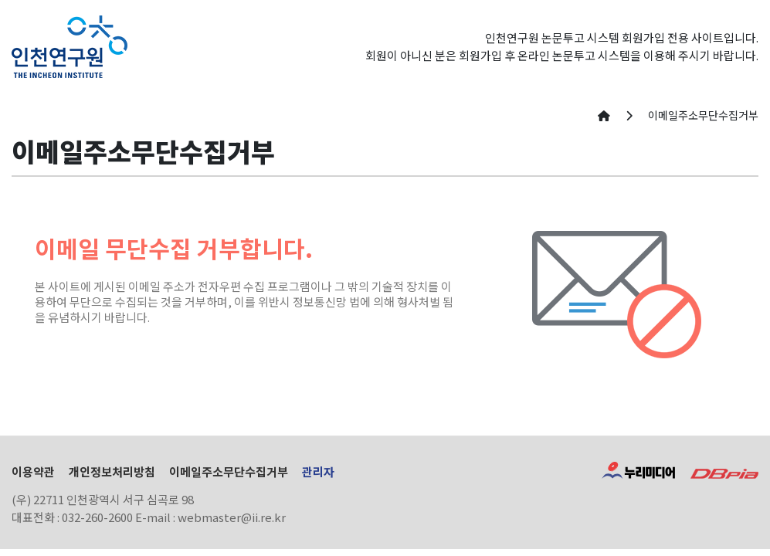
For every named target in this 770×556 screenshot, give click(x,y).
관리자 (318, 471)
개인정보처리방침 (112, 471)
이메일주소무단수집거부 (228, 471)
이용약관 (33, 471)
